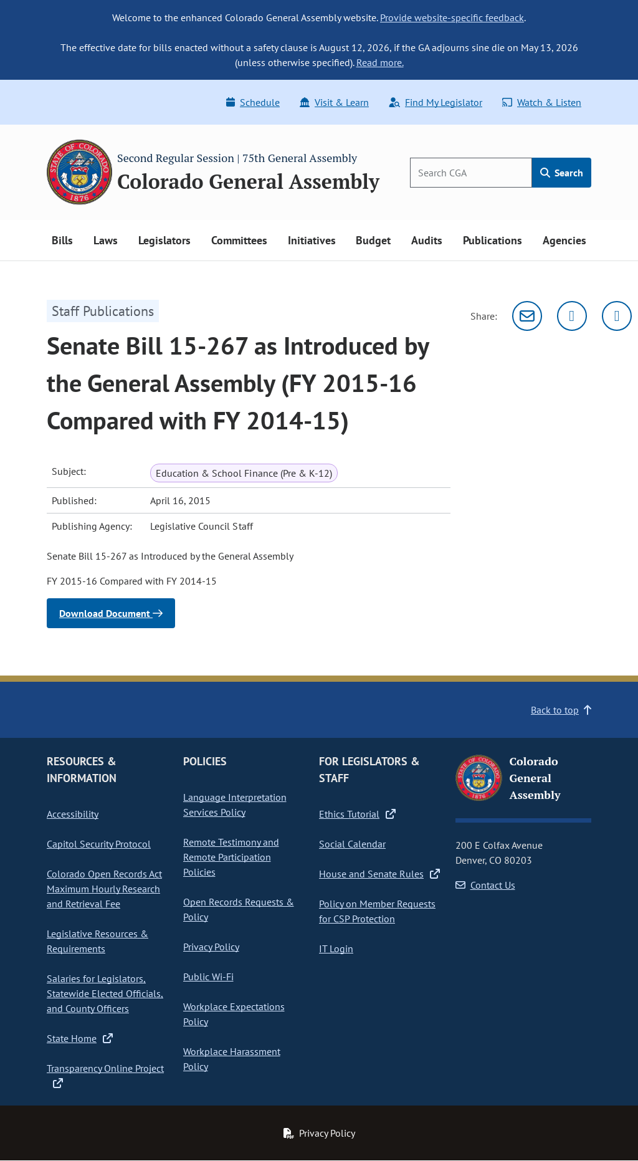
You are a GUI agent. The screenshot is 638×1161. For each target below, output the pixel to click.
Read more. (380, 62)
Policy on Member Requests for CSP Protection (377, 911)
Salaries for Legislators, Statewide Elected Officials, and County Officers (105, 993)
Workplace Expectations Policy (234, 1014)
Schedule (253, 102)
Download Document (111, 613)
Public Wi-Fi (208, 976)
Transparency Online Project (105, 1075)
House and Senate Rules (379, 873)
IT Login (336, 948)
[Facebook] (617, 316)
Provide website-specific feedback (452, 17)
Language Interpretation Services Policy (235, 804)
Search (561, 172)
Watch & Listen (541, 102)
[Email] (527, 316)
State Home (80, 1038)
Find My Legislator (435, 102)
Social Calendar (352, 844)
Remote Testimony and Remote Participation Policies (231, 857)
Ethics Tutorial (357, 814)
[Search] (471, 173)
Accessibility (72, 814)
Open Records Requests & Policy (238, 909)
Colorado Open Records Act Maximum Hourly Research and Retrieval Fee (104, 888)
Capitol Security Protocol (99, 844)
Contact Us (485, 884)
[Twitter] (572, 316)
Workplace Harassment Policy (231, 1059)
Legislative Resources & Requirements (97, 941)
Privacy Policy (211, 946)
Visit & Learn (334, 102)
